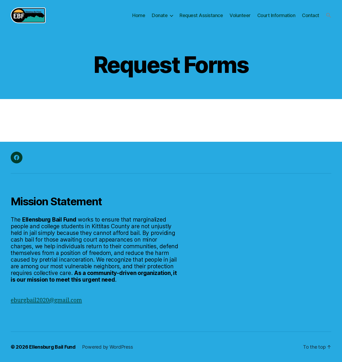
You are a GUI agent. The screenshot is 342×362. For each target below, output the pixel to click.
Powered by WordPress (107, 347)
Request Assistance (201, 15)
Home (138, 15)
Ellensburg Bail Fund (52, 347)
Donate (160, 15)
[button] (328, 15)
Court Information (276, 15)
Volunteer (240, 15)
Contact (310, 15)
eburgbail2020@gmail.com (46, 300)
